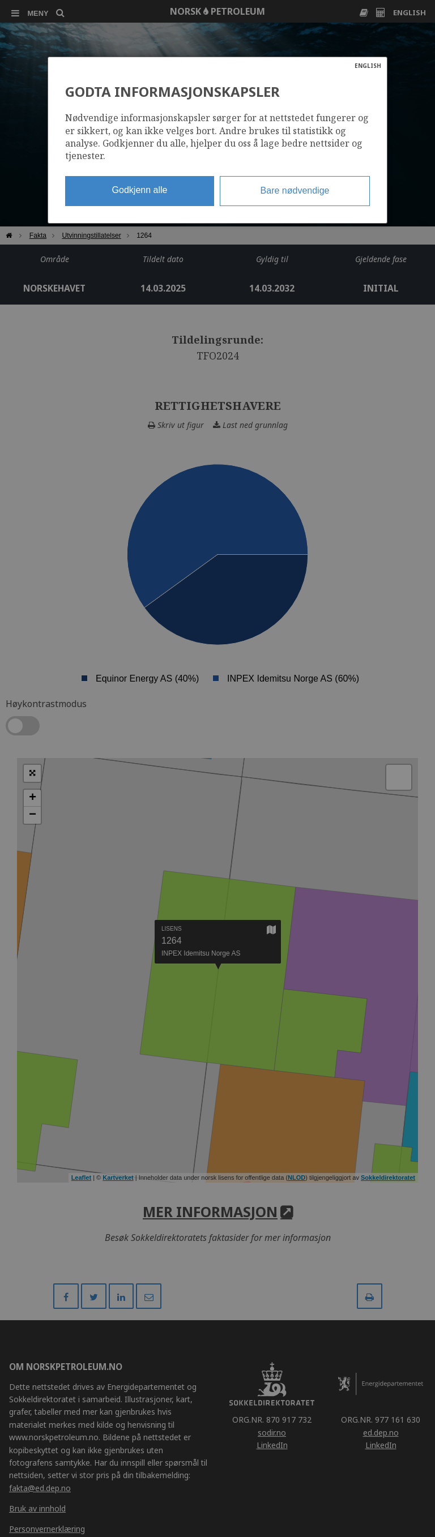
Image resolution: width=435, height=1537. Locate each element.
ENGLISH (368, 66)
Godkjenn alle (140, 190)
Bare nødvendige (295, 190)
